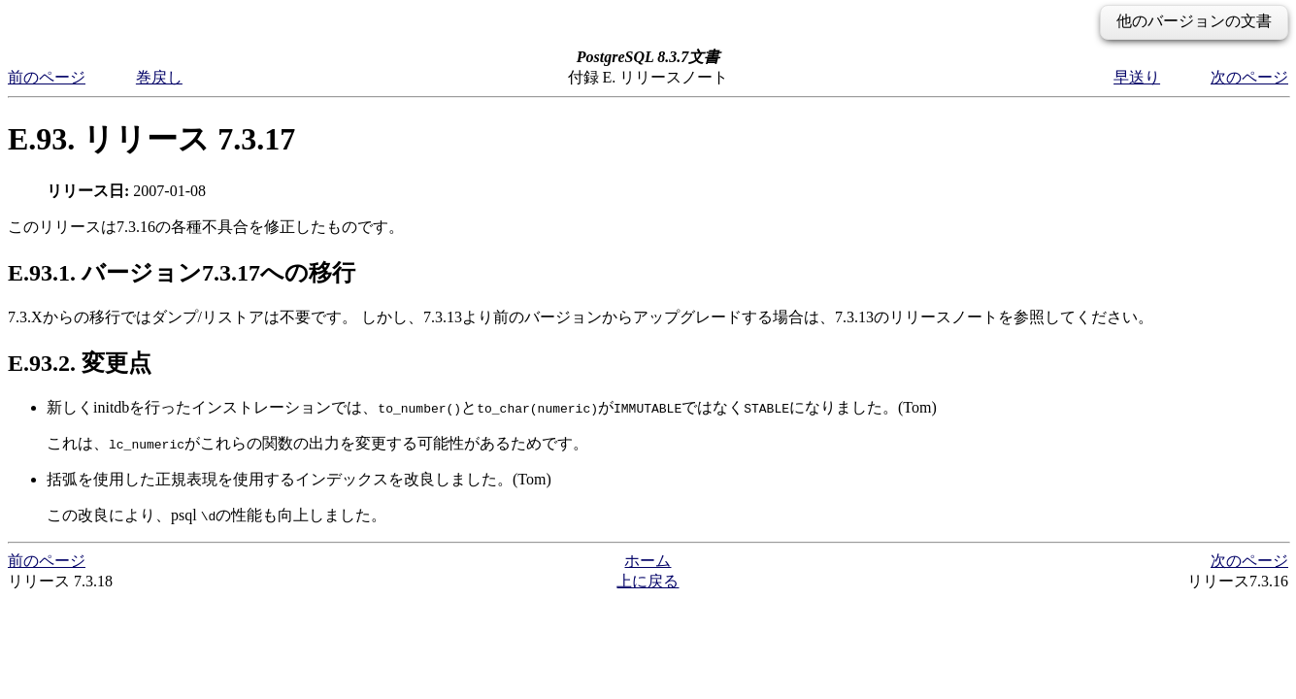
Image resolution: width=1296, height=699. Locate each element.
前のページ (46, 77)
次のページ (1249, 77)
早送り (1136, 77)
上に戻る (647, 581)
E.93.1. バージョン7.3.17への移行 (181, 272)
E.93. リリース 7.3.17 (151, 138)
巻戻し (159, 77)
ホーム (647, 560)
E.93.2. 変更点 (79, 363)
